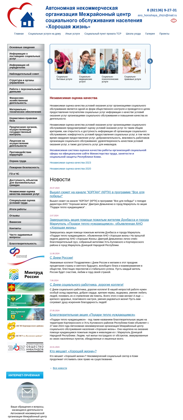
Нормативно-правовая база (23, 119)
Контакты (15, 228)
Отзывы (14, 215)
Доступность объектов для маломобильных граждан (23, 183)
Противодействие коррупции (20, 153)
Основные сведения (21, 47)
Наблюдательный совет (24, 73)
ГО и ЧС (14, 173)
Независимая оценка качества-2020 (70, 168)
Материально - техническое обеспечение (25, 110)
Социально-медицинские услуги (85, 79)
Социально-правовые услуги (132, 77)
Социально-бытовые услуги (64, 77)
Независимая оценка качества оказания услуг (24, 192)
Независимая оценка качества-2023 (70, 162)
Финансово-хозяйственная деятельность (18, 100)
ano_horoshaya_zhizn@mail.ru (157, 15)
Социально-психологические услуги (110, 79)
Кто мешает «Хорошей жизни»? (73, 351)
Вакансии (15, 222)
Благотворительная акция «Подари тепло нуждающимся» (92, 315)
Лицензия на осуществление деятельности (18, 143)
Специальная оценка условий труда (22, 201)
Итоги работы (17, 209)
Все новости (60, 368)
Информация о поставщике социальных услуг (24, 56)
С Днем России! (61, 258)
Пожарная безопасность (24, 167)
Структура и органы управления (21, 81)
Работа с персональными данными (25, 90)
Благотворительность (23, 243)
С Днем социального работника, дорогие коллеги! (86, 284)
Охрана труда (17, 161)
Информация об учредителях (19, 66)
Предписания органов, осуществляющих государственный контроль (23, 131)
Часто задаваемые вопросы (20, 236)
